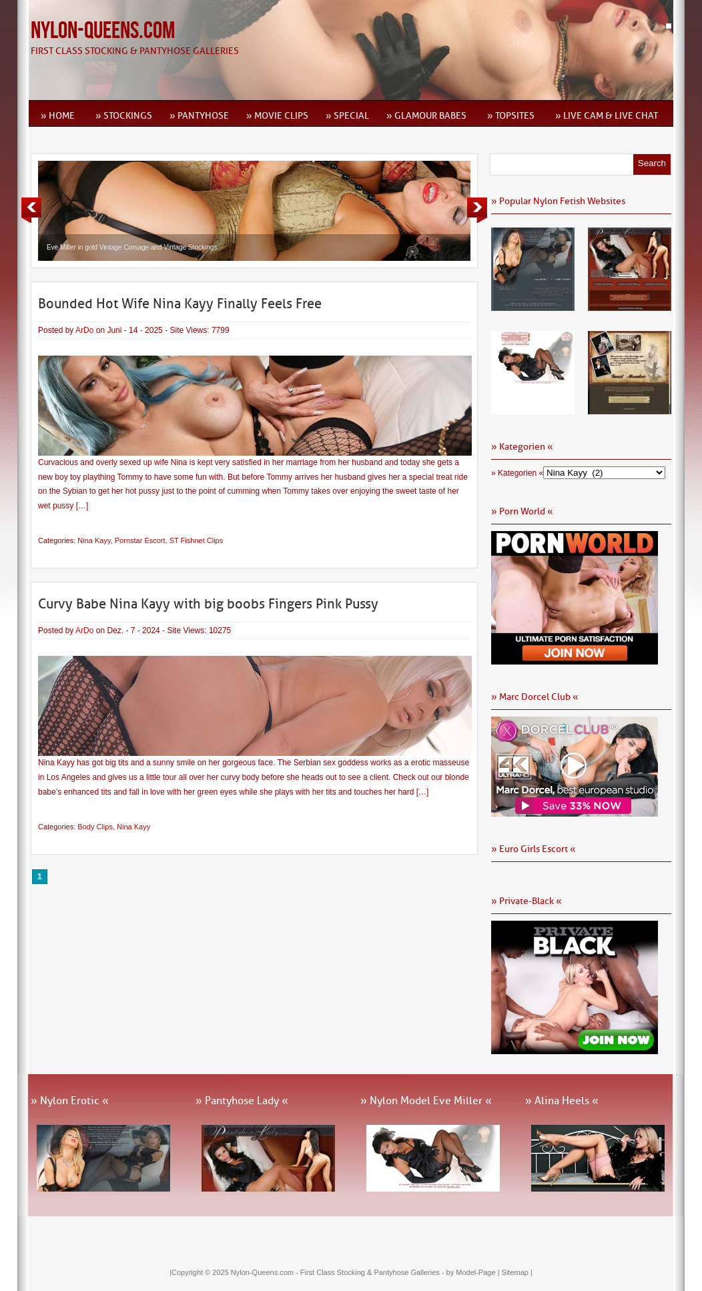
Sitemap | (517, 1272)
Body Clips (95, 827)
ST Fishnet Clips (196, 540)
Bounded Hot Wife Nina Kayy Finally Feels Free (180, 304)
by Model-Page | (474, 1272)
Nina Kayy (93, 540)
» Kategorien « (517, 473)
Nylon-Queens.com (103, 31)
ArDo (84, 330)
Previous (31, 210)
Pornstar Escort (140, 540)
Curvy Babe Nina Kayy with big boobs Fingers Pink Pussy (208, 604)
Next (477, 210)
